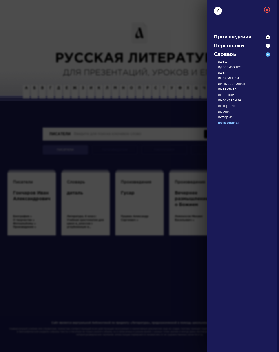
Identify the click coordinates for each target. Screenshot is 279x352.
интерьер (226, 106)
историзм (226, 117)
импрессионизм (232, 83)
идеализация (229, 67)
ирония (224, 111)
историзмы (228, 123)
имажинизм (228, 78)
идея (222, 72)
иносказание (229, 100)
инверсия (226, 95)
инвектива (227, 89)
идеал (223, 61)
